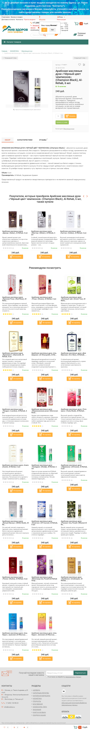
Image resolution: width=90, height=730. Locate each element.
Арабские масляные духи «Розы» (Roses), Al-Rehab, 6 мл (43, 298)
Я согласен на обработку (63, 677)
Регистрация (61, 19)
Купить (72, 116)
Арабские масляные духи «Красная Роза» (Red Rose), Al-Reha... (14, 299)
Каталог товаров (12, 42)
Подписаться (80, 673)
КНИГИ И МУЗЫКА (39, 712)
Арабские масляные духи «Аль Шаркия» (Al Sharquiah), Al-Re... (44, 354)
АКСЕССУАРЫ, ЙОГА (40, 707)
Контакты (19, 19)
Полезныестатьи (82, 34)
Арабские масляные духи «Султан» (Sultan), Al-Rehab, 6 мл (73, 232)
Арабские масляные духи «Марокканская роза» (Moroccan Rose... (44, 411)
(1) (8, 314)
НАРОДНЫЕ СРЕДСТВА (41, 693)
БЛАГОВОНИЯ (38, 704)
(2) (37, 314)
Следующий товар (80, 58)
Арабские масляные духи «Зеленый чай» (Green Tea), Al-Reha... (73, 299)
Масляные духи (68, 129)
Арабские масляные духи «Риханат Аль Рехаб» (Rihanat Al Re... (74, 523)
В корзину (17, 257)
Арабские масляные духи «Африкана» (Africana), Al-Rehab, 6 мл (74, 467)
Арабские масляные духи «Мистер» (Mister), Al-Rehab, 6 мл (43, 233)
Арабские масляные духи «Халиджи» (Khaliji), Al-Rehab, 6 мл (44, 467)
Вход (60, 17)
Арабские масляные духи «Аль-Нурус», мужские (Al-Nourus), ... (15, 634)
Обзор (7, 140)
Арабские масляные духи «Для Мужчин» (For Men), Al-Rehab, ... (73, 354)
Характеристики (24, 140)
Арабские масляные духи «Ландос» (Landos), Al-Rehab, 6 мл (14, 411)
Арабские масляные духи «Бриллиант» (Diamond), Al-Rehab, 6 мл (13, 355)
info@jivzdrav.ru (36, 30)
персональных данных (73, 677)
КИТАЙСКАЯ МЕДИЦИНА (41, 696)
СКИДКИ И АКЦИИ (39, 715)
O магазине (6, 17)
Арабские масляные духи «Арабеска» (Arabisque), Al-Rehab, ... (72, 579)
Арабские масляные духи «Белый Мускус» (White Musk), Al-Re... (15, 523)
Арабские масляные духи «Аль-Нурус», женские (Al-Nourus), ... (44, 634)
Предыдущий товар (9, 58)
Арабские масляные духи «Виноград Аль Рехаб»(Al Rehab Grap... (44, 579)
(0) (8, 248)
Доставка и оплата (8, 19)
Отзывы (43, 139)
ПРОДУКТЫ (37, 701)
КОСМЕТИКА (37, 698)
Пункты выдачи (29, 19)
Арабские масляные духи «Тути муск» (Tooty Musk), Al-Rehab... (73, 410)
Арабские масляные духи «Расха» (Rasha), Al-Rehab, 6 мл (14, 578)
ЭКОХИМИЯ (37, 709)
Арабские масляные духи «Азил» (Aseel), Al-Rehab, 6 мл (15, 466)
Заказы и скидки (16, 17)
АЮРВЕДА (36, 690)
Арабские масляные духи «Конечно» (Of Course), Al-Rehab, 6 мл (44, 523)
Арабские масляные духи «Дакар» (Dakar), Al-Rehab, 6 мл (15, 232)
